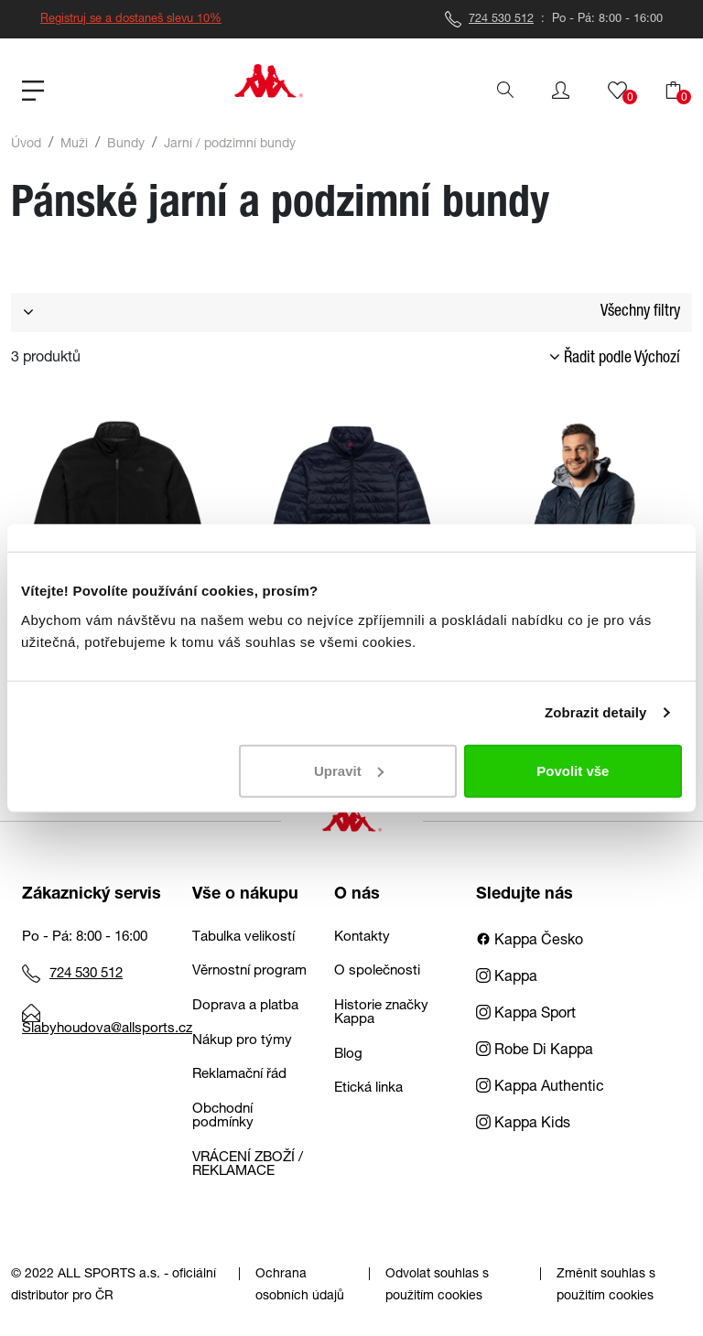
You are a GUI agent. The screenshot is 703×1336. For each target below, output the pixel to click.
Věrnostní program (249, 971)
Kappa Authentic (540, 1088)
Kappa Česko (529, 941)
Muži (74, 144)
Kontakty (362, 937)
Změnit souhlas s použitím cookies (606, 1285)
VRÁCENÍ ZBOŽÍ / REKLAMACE (247, 1165)
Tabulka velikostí (243, 937)
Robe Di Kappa (534, 1051)
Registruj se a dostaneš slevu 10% (131, 20)
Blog (348, 1054)
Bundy (126, 144)
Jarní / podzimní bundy (230, 144)
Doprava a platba (245, 1006)
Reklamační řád (239, 1075)
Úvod (26, 144)
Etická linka (368, 1088)
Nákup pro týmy (242, 1041)
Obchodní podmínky (223, 1116)
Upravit (349, 770)
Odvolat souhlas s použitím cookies (437, 1285)
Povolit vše (572, 770)
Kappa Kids (523, 1124)
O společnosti (377, 971)
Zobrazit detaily (596, 712)
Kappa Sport (526, 1014)
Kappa (506, 978)
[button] (560, 90)
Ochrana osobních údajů (299, 1285)
